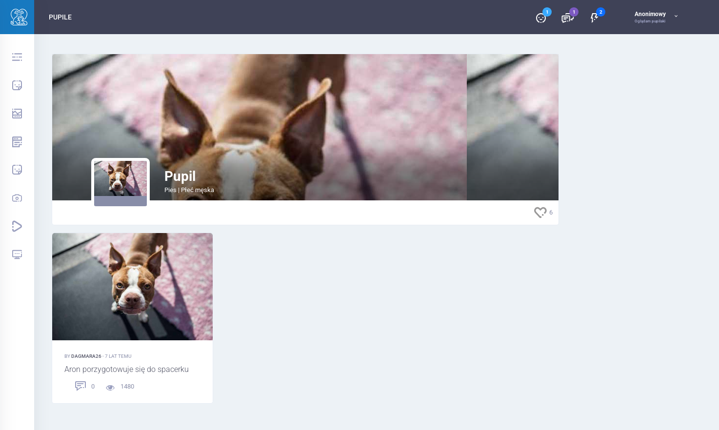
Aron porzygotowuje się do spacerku (126, 370)
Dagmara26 (86, 356)
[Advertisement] (630, 200)
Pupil (180, 176)
